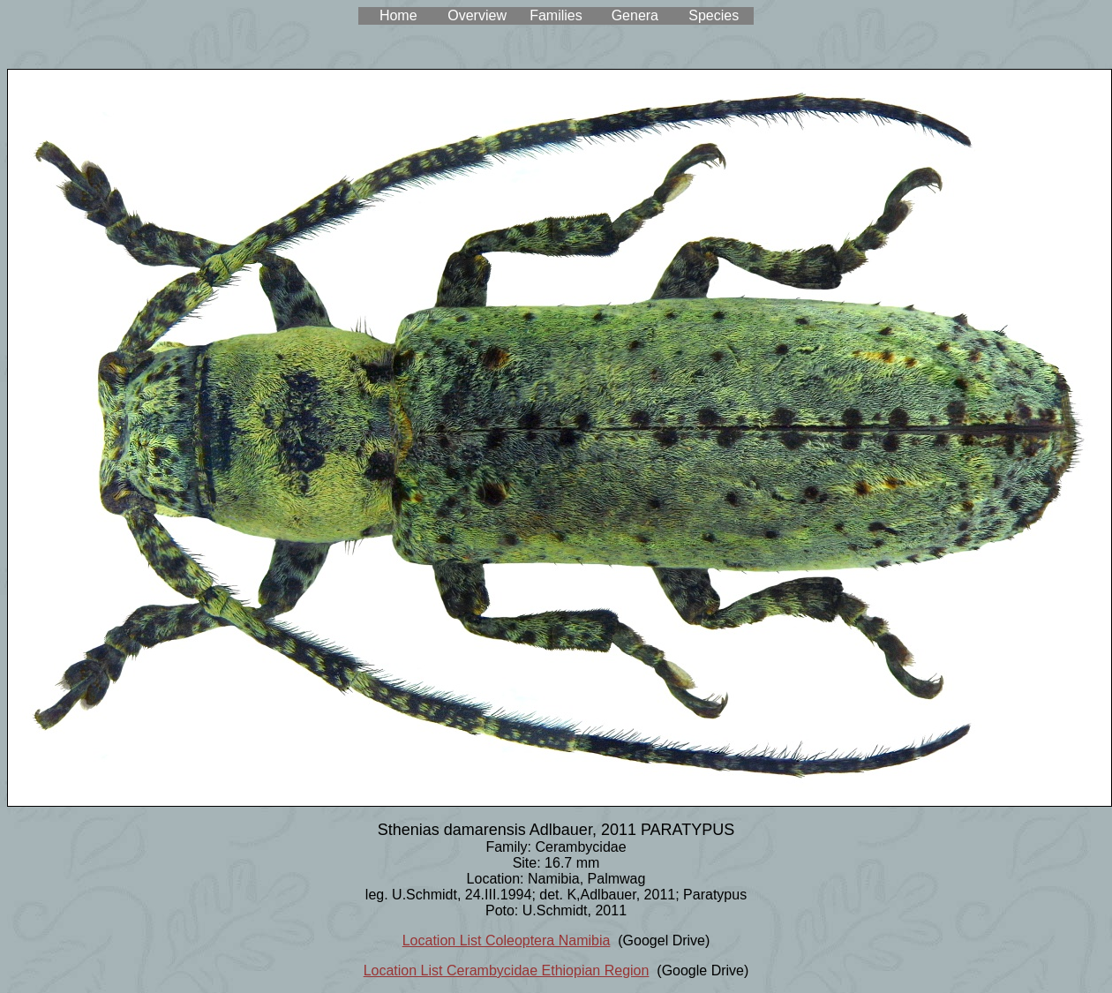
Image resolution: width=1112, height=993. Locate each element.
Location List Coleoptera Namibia (506, 940)
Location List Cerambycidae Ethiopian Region (507, 970)
